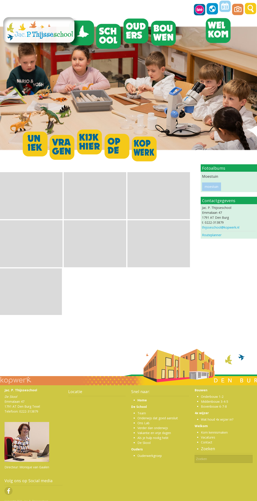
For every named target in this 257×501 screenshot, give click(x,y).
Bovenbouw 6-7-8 (214, 406)
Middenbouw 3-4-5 (214, 401)
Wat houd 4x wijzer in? (217, 419)
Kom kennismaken (214, 432)
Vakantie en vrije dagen (154, 433)
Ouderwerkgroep (149, 456)
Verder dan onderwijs (152, 428)
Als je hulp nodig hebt (153, 438)
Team (141, 413)
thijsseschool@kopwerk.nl (220, 227)
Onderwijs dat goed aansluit (157, 418)
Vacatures (208, 437)
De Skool (144, 443)
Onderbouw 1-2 (212, 396)
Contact (206, 442)
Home (142, 400)
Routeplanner (211, 235)
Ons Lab (143, 423)
